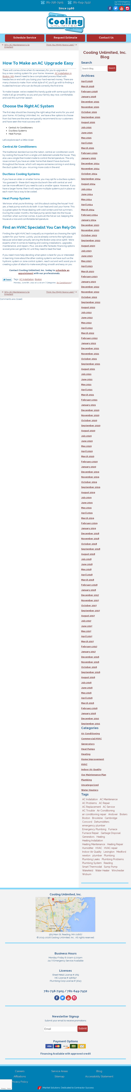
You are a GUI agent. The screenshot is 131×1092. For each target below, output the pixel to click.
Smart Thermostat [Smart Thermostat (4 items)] (92, 866)
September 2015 (90, 723)
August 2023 (88, 245)
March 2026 (87, 86)
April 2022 (87, 328)
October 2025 (89, 112)
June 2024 (87, 194)
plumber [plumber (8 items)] (97, 855)
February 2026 (89, 91)
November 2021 (90, 353)
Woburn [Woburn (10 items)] (86, 874)
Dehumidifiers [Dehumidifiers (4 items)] (101, 821)
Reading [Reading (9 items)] (108, 863)
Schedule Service (24, 37)
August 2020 (88, 430)
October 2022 (89, 297)
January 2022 (88, 343)
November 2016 (90, 662)
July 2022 (86, 312)
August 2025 (88, 122)
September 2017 (90, 610)
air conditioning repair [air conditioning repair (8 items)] (94, 814)
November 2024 (90, 168)
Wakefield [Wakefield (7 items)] (87, 870)
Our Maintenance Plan (93, 774)
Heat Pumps (88, 749)
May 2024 (86, 199)
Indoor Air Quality (91, 769)
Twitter (115, 8)
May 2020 (86, 446)
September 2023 (90, 240)
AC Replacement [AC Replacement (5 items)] (91, 806)
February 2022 (89, 338)
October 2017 (89, 605)
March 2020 (87, 456)
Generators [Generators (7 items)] (88, 836)
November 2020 (90, 415)
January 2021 (88, 405)
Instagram (127, 8)
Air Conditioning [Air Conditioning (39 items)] (106, 810)
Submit (82, 1028)
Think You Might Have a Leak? (60, 45)
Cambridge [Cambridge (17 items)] (111, 818)
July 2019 (86, 497)
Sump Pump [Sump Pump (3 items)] (111, 866)
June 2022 (87, 317)
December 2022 (90, 287)
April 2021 (86, 389)
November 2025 (90, 107)
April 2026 (87, 81)
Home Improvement (92, 759)
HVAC (84, 764)
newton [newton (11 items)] (86, 855)
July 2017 (86, 621)
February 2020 (89, 461)
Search (112, 68)
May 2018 (86, 569)
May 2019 (86, 508)
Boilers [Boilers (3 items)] (123, 814)
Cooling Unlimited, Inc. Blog (104, 54)
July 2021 (86, 374)
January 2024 (88, 220)
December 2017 (90, 595)
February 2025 (89, 153)
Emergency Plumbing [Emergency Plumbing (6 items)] (94, 829)
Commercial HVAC (91, 738)
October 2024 (89, 173)
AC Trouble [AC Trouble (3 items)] (88, 810)
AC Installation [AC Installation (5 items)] (90, 799)
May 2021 (86, 384)
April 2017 (86, 636)
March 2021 (87, 394)
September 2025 (90, 117)
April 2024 (87, 204)
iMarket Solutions (51, 1087)
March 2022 (87, 333)
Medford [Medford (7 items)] (121, 851)
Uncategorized (90, 785)
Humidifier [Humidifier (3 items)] (87, 848)
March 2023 (87, 271)
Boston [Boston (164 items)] (86, 818)
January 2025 (88, 158)
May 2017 (86, 631)
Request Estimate (65, 37)
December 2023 (90, 225)
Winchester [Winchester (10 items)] (118, 870)
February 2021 (89, 400)
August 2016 (88, 677)
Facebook (110, 8)
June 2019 (86, 502)
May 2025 (86, 138)
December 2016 (90, 657)
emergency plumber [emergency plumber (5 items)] (93, 825)
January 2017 (88, 651)
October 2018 (89, 544)
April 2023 (86, 266)
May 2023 (86, 261)
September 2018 (90, 549)
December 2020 (90, 410)
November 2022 (90, 292)
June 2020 (87, 441)
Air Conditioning (64, 283)
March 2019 (87, 518)
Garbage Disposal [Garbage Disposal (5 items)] (111, 833)
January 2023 (88, 281)
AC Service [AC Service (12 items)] (109, 806)
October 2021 (89, 359)
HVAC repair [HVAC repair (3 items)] (111, 848)
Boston (38, 279)
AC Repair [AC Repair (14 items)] (104, 803)
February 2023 (89, 276)
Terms (9, 1088)
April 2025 (86, 143)
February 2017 (89, 646)
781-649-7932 (82, 2)
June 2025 (86, 132)
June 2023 (86, 256)
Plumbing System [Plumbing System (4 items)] (92, 863)
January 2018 (88, 590)
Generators (87, 744)
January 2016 (88, 713)
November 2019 (90, 477)
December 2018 (90, 533)
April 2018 (86, 574)
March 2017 (87, 641)
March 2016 (87, 703)
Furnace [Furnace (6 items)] (112, 829)
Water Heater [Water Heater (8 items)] (102, 870)
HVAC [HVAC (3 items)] (99, 848)
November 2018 (90, 538)
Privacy (3, 1088)
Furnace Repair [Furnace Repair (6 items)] (90, 833)
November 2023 (90, 230)
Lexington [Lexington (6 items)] (109, 851)
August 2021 (88, 369)
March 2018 (87, 580)
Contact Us (106, 37)
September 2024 (90, 179)
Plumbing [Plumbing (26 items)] (109, 855)
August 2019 (88, 492)
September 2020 (90, 425)
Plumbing (86, 780)
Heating (85, 754)
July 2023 (86, 251)
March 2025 (87, 148)
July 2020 (86, 436)
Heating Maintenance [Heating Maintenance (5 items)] (93, 844)
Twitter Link (7, 279)
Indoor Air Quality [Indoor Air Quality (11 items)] (91, 851)
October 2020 (89, 420)
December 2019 (90, 472)
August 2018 (88, 554)
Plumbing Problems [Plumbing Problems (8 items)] (113, 859)
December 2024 (90, 163)
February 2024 (89, 215)
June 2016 (86, 687)
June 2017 (86, 626)
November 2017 (90, 600)
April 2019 (86, 513)
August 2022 (88, 307)
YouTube (121, 8)
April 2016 (86, 698)
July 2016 (86, 682)
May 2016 (86, 693)
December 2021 (90, 348)
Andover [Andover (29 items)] (113, 814)
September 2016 (90, 672)
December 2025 (90, 101)
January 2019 (88, 528)
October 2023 (89, 235)
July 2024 (86, 189)
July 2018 (86, 559)
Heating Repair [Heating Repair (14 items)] (115, 844)
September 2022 (90, 302)
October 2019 (89, 482)
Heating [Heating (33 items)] (101, 836)
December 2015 (90, 718)
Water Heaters (89, 790)
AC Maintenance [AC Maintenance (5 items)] (109, 799)
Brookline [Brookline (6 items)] (97, 818)
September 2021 (90, 364)
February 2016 (89, 708)
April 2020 (87, 451)
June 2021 (86, 379)
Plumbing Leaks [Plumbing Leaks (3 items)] (91, 859)
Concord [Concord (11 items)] (87, 821)
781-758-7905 (54, 2)
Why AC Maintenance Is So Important (17, 46)
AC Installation (26, 279)
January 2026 (88, 96)
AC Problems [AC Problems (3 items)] (89, 803)
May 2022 (86, 322)
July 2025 (86, 127)
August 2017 (88, 615)
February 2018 (89, 585)
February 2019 (89, 523)
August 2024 (88, 184)
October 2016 (89, 667)
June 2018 (86, 564)
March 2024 (87, 209)
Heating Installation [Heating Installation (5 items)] (92, 840)
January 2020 (88, 466)
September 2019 (90, 487)
